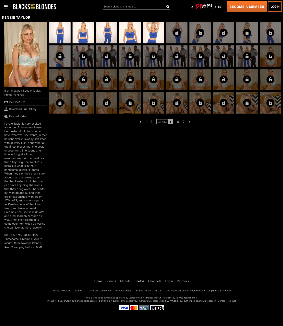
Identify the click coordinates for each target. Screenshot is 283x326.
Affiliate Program (61, 290)
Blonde (36, 243)
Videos (111, 281)
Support (78, 290)
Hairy (35, 234)
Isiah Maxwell (13, 90)
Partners (183, 281)
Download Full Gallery (20, 109)
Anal (18, 234)
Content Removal (227, 300)
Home (98, 281)
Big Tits (9, 234)
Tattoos (29, 247)
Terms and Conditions (99, 290)
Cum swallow (22, 243)
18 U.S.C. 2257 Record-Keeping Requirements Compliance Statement (193, 290)
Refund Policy (143, 290)
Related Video (15, 116)
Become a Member (247, 7)
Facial (26, 234)
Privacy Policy (123, 290)
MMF (39, 247)
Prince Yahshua (14, 94)
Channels (154, 281)
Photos (139, 281)
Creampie (26, 239)
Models (125, 281)
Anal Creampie (13, 247)
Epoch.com (65, 300)
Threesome (11, 239)
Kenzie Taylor (31, 90)
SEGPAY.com (171, 300)
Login (274, 6)
